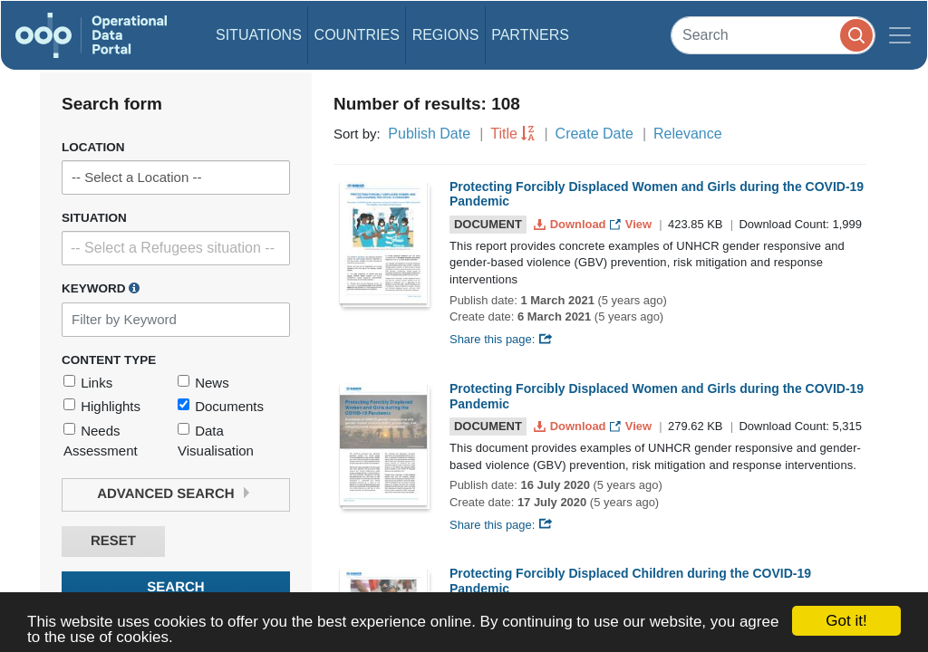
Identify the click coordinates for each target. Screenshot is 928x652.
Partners (530, 35)
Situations (259, 35)
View (632, 224)
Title (503, 133)
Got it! (846, 620)
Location (93, 147)
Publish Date (429, 133)
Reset (113, 541)
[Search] (773, 34)
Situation (94, 218)
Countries (357, 35)
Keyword (101, 288)
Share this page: (501, 339)
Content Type (109, 360)
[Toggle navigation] (899, 35)
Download (571, 224)
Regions (445, 35)
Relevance (687, 133)
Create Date (594, 133)
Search (175, 587)
